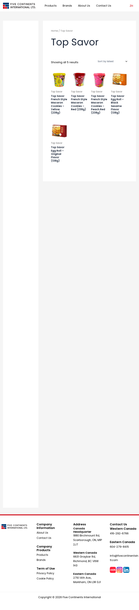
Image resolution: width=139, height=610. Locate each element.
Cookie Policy (45, 578)
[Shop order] (112, 61)
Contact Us (101, 5)
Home (54, 31)
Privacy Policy (46, 573)
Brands (66, 5)
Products (50, 5)
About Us (83, 5)
